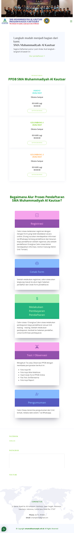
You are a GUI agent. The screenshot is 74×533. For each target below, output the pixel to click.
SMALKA (12, 441)
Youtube (13, 475)
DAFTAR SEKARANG (37, 110)
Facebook (13, 436)
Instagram (14, 450)
